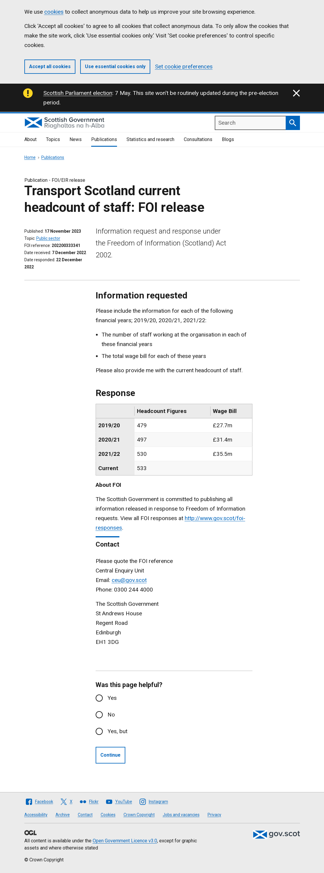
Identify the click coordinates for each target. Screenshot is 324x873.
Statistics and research (150, 139)
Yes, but (117, 731)
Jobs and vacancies (181, 814)
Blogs (228, 139)
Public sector (48, 238)
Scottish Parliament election (77, 93)
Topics (53, 139)
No (111, 714)
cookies (54, 11)
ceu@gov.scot (129, 580)
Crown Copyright (139, 814)
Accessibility (36, 814)
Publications (104, 139)
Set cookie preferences (184, 66)
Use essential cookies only (115, 66)
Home (30, 157)
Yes (112, 697)
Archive (63, 814)
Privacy (214, 814)
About (30, 139)
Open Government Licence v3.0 (125, 841)
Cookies (108, 814)
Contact (85, 814)
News (75, 139)
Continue (110, 755)
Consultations (198, 139)
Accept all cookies (50, 66)
